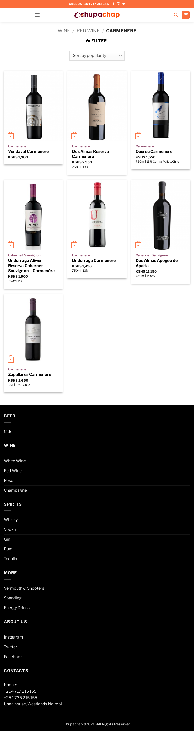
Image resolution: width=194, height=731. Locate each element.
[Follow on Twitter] (123, 4)
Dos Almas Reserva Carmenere (90, 154)
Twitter (10, 647)
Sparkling (13, 598)
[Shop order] (96, 56)
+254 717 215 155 (20, 691)
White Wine (15, 461)
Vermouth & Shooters (24, 588)
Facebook (13, 656)
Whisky (11, 519)
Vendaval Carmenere (28, 151)
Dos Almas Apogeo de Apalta (157, 263)
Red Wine (88, 31)
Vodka (10, 529)
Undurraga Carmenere (94, 260)
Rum (8, 549)
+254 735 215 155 (20, 697)
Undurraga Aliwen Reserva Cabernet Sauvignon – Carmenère (31, 265)
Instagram (13, 637)
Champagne (15, 490)
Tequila (10, 558)
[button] (37, 15)
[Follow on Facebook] (113, 4)
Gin (7, 539)
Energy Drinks (17, 607)
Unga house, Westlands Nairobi (33, 704)
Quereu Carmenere (154, 151)
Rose (8, 480)
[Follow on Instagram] (118, 4)
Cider (9, 431)
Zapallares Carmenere (29, 374)
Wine (64, 31)
